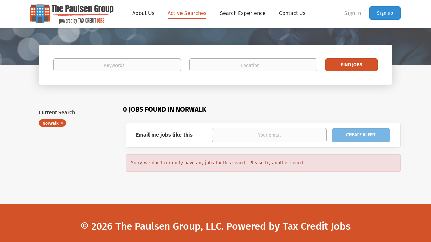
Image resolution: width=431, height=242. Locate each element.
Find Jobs (351, 65)
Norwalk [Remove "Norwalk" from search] (51, 123)
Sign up (385, 13)
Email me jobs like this (164, 135)
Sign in (352, 13)
